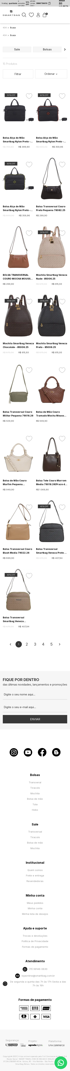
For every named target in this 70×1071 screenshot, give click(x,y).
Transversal (35, 831)
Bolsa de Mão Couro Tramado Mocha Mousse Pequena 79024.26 (51, 414)
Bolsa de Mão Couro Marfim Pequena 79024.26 (15, 482)
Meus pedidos (35, 902)
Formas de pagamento (35, 946)
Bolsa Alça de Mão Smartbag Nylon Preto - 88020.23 (16, 139)
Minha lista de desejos (35, 913)
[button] (64, 49)
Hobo (35, 809)
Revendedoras (35, 881)
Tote (35, 804)
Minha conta (35, 908)
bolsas (47, 49)
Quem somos (35, 870)
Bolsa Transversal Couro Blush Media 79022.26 (17, 551)
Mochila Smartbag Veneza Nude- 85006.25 (51, 277)
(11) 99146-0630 (35, 969)
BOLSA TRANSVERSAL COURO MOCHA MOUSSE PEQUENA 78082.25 (17, 277)
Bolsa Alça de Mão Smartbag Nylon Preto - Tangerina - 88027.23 (50, 139)
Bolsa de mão (35, 798)
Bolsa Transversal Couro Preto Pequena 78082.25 (50, 208)
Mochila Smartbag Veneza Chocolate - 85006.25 (18, 345)
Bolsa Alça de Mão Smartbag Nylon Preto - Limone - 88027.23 (16, 208)
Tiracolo (35, 787)
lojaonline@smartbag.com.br (35, 975)
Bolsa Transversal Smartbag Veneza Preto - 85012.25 (51, 551)
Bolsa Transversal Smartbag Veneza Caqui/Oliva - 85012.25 (16, 619)
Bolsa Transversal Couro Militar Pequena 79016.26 (18, 413)
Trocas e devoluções (35, 935)
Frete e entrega (35, 875)
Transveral (35, 782)
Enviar (35, 719)
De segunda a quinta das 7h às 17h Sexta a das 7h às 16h (34, 983)
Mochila (35, 793)
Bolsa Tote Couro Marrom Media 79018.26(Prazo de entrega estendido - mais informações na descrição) (51, 482)
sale (17, 49)
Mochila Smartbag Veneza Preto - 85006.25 (51, 345)
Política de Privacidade (35, 941)
